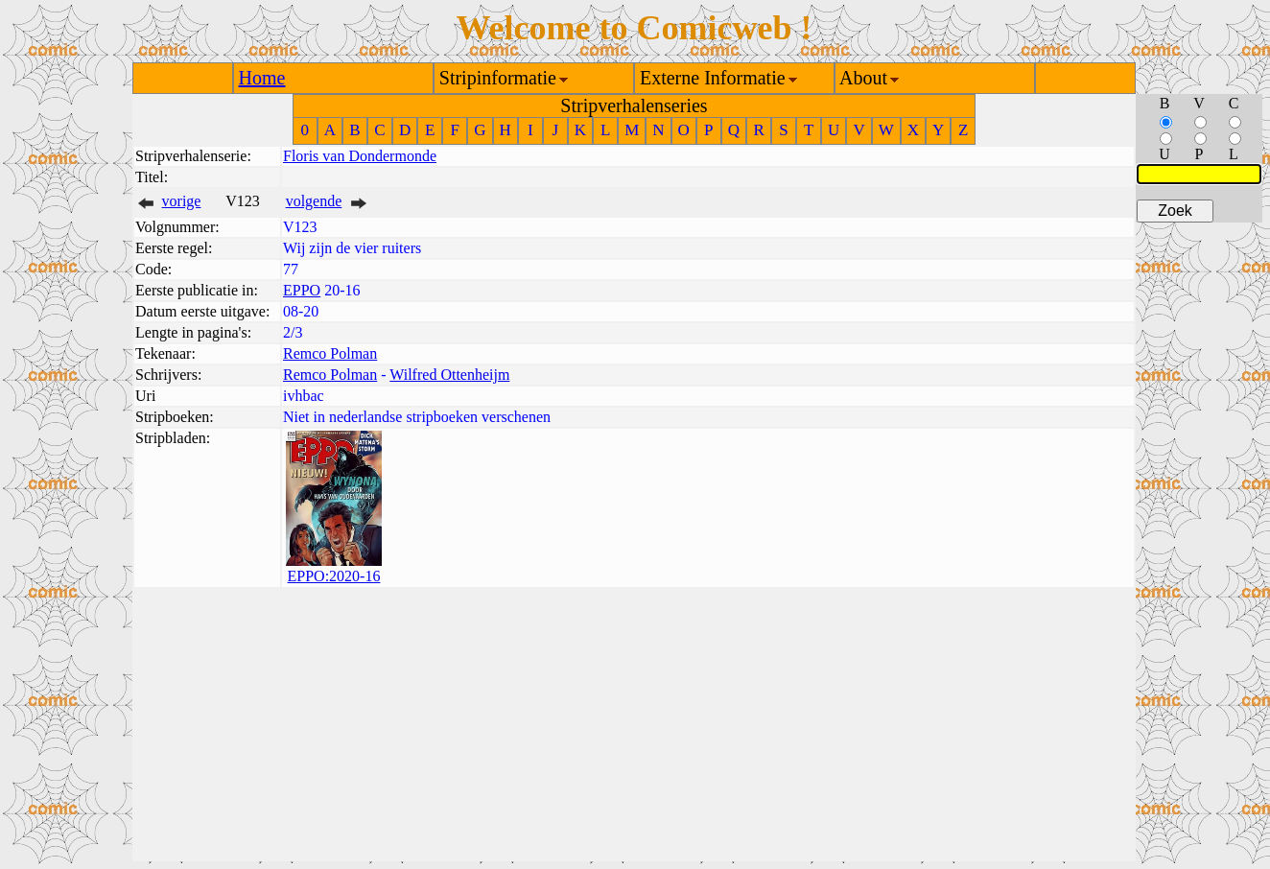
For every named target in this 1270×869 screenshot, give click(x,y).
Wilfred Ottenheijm (449, 374)
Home (262, 77)
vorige (181, 201)
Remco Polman (330, 353)
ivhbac (303, 396)
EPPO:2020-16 (334, 576)
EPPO (301, 290)
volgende (314, 201)
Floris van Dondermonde (359, 156)
